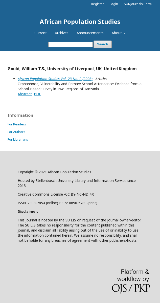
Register (97, 4)
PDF (37, 93)
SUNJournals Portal (138, 4)
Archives (61, 32)
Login (114, 4)
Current (40, 32)
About (117, 32)
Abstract (25, 93)
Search (102, 44)
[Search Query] (70, 44)
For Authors (16, 131)
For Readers (17, 124)
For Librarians (18, 139)
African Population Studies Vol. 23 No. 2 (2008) (55, 78)
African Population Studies (80, 21)
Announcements (90, 32)
